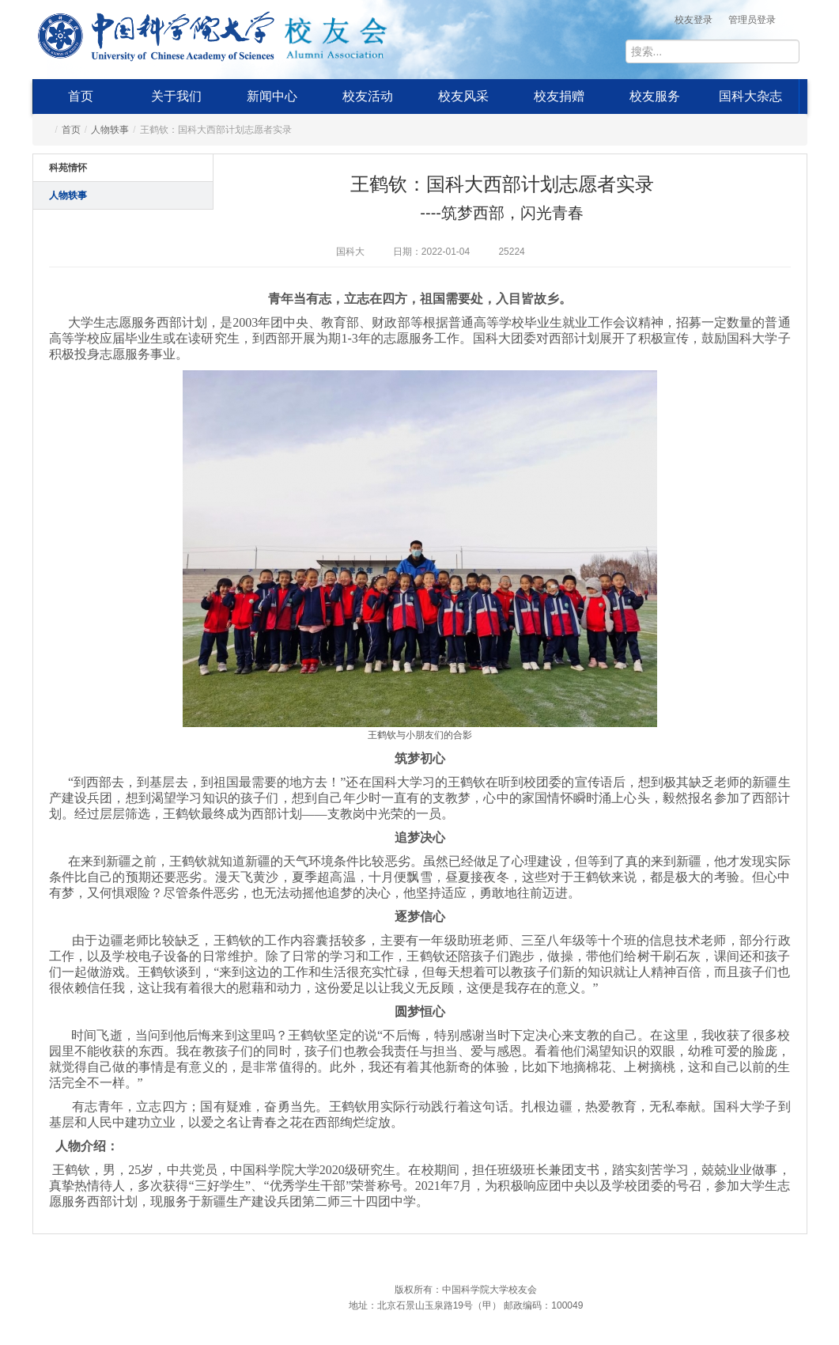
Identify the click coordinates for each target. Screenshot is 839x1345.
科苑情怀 (68, 167)
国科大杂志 (750, 96)
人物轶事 (110, 129)
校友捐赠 (559, 96)
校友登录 (693, 19)
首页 (80, 96)
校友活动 (367, 96)
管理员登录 (752, 19)
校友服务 (654, 96)
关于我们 (176, 96)
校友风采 (463, 96)
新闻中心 (272, 96)
